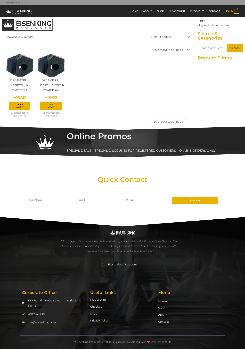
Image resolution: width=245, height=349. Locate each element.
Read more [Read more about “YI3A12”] (51, 106)
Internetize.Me (162, 342)
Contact (163, 322)
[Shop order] (170, 37)
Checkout (97, 306)
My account (98, 299)
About (162, 315)
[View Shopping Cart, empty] (232, 11)
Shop (93, 313)
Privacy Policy (99, 320)
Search (235, 48)
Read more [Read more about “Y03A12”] (19, 106)
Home (162, 301)
